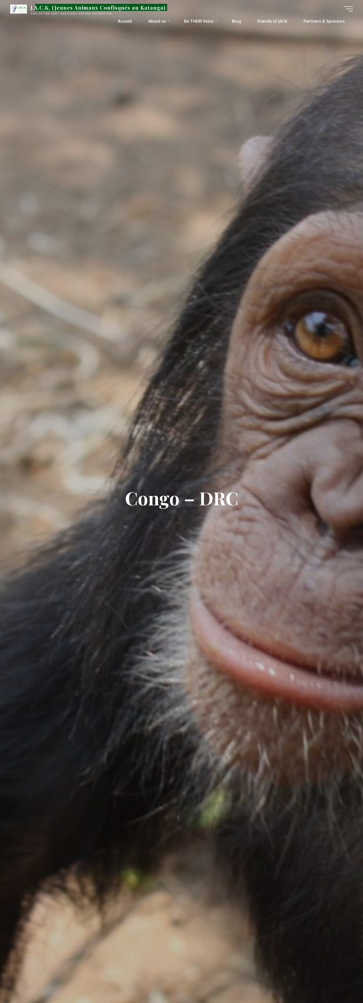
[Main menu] (348, 8)
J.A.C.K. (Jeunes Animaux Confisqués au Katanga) (98, 7)
